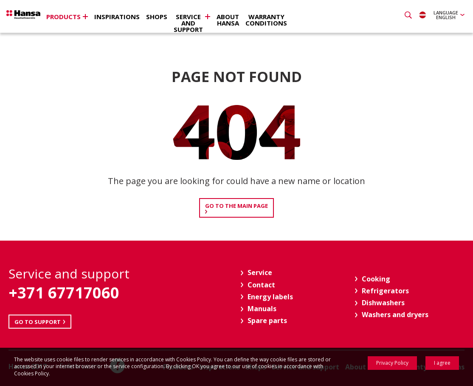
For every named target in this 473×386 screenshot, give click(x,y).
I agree (442, 362)
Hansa (36, 17)
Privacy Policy (392, 362)
